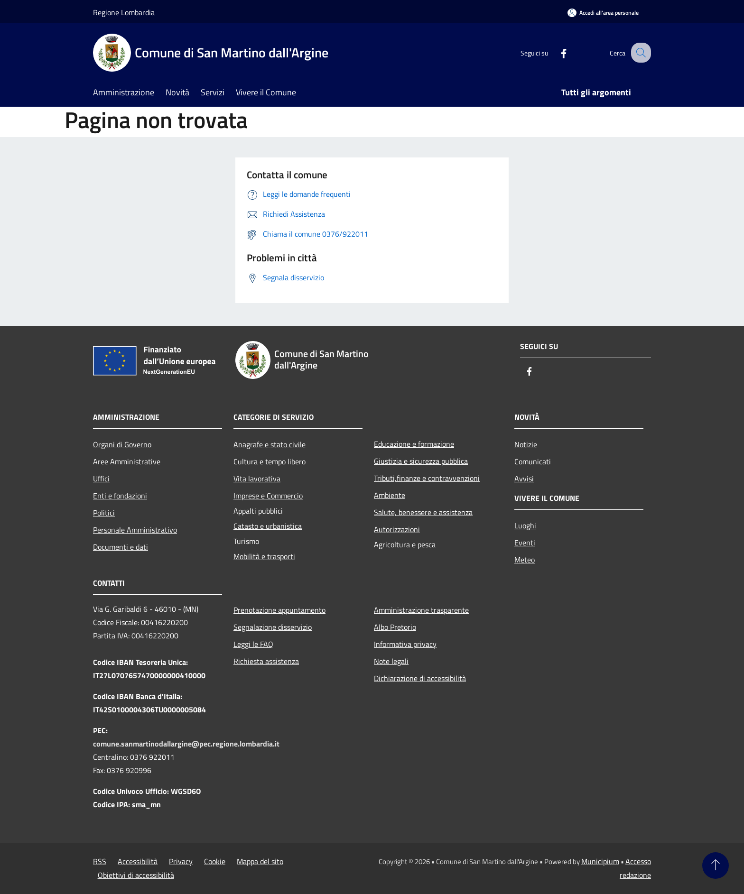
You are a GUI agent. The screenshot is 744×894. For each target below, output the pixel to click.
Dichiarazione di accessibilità (420, 678)
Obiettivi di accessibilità (136, 875)
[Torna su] (715, 865)
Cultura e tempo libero (269, 461)
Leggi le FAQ (253, 644)
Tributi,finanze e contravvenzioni (427, 478)
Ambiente (389, 495)
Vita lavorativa (256, 478)
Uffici (101, 478)
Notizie (525, 444)
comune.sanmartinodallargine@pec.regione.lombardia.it (186, 743)
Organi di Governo (122, 444)
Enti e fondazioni (120, 495)
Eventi (524, 542)
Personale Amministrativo (135, 529)
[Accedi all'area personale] (603, 12)
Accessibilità (138, 861)
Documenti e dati (120, 547)
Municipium (600, 861)
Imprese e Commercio (268, 495)
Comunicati (532, 461)
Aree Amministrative (126, 461)
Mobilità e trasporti (264, 556)
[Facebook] (555, 52)
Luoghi (525, 525)
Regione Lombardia (124, 12)
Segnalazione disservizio (272, 627)
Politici (104, 512)
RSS (99, 861)
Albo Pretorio (395, 627)
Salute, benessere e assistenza (423, 512)
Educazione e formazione (414, 444)
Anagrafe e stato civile (269, 444)
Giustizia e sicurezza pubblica (421, 461)
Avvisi (524, 478)
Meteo (524, 559)
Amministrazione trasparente (421, 610)
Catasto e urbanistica (267, 526)
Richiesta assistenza (266, 661)
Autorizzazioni (397, 529)
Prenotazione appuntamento (279, 610)
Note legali (391, 661)
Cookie (214, 861)
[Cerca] (639, 52)
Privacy (181, 861)
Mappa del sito (260, 861)
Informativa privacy (405, 644)
